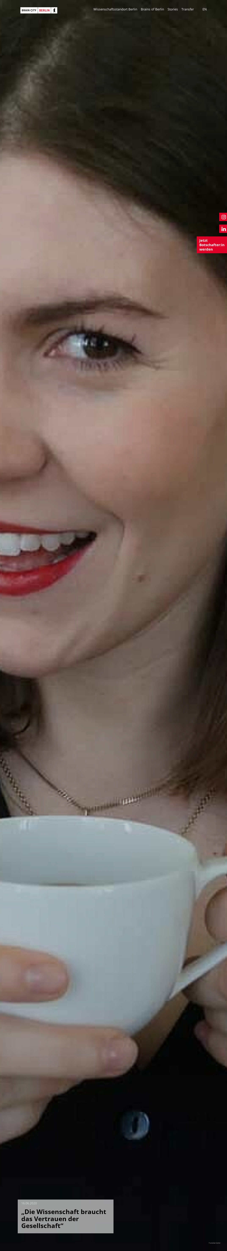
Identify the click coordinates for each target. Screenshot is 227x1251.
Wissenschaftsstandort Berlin (115, 9)
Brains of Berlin (152, 9)
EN (205, 9)
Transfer (187, 9)
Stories (173, 9)
